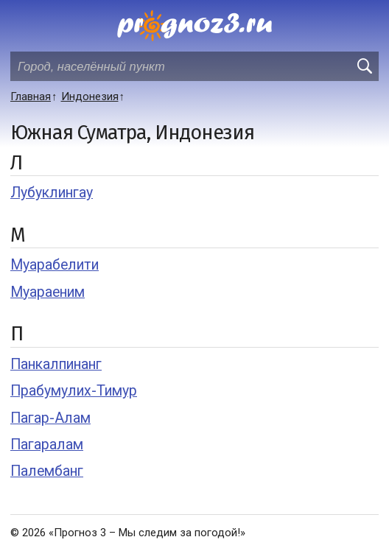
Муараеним (47, 292)
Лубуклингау (51, 192)
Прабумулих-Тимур (73, 390)
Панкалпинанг (56, 364)
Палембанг (46, 471)
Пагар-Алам (50, 418)
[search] (364, 66)
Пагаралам (46, 444)
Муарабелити (54, 264)
